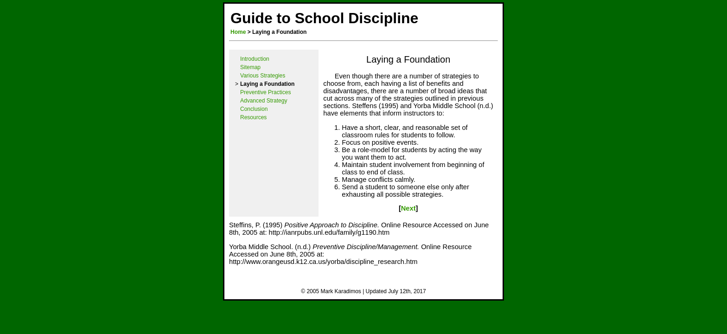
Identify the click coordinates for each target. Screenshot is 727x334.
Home (238, 32)
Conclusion (254, 109)
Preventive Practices (265, 92)
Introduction (254, 59)
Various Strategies (262, 75)
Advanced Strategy (263, 100)
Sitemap (250, 67)
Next (408, 208)
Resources (253, 117)
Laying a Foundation (408, 59)
